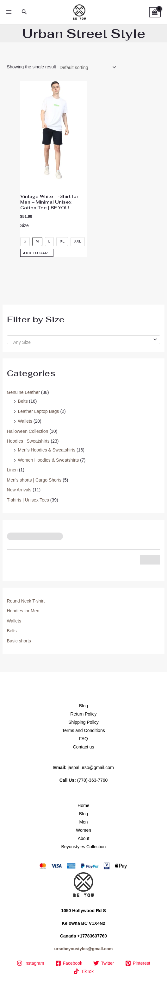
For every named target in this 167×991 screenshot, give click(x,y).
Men (83, 821)
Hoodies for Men (23, 610)
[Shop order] (86, 67)
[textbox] (81, 342)
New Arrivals (19, 489)
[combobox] (83, 339)
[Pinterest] (137, 963)
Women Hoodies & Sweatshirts (48, 460)
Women (83, 830)
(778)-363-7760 (92, 780)
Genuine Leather (23, 392)
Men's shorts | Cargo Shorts (34, 480)
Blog (83, 705)
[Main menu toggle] (9, 12)
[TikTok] (83, 971)
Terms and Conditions (83, 730)
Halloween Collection (27, 431)
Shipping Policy (83, 722)
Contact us (83, 746)
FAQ (83, 738)
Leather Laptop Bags (38, 411)
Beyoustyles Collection (83, 846)
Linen (12, 469)
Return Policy (83, 713)
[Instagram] (30, 963)
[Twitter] (104, 963)
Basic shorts (19, 640)
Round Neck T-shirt (26, 600)
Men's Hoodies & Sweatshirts (47, 449)
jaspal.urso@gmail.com (91, 767)
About (84, 838)
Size (24, 225)
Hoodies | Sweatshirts (28, 441)
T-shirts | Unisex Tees (28, 499)
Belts (23, 401)
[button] (24, 12)
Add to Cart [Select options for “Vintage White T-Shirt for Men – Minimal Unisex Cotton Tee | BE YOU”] (37, 253)
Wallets (25, 421)
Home (83, 805)
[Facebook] (68, 963)
